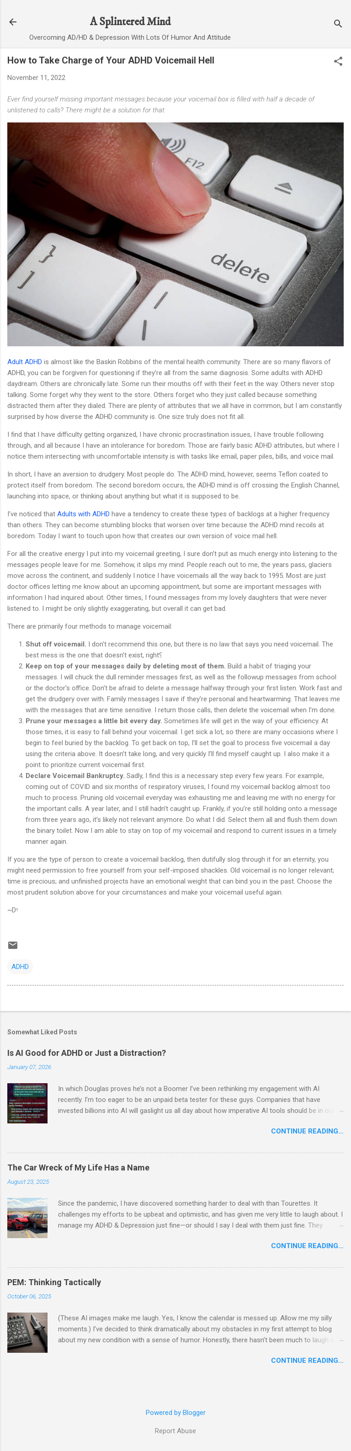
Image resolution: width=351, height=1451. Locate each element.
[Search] (338, 25)
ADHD (20, 967)
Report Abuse (175, 1431)
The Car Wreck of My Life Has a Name (78, 1167)
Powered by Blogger (176, 1413)
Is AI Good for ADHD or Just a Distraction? (86, 1053)
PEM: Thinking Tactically (54, 1282)
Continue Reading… (307, 1131)
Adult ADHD (24, 362)
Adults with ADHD (83, 514)
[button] (338, 62)
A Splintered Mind (130, 22)
